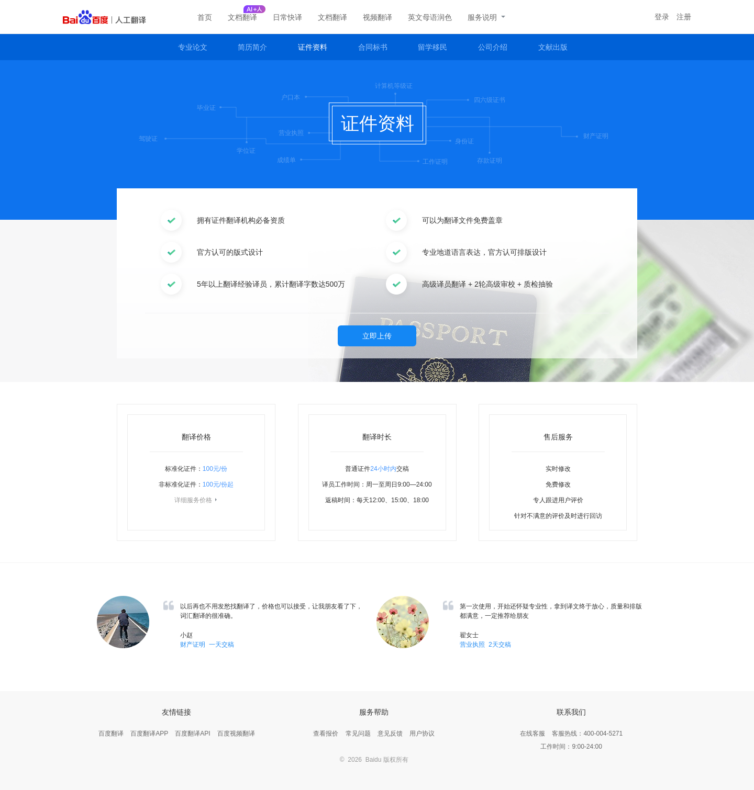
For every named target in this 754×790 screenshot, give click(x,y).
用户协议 (422, 733)
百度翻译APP (149, 733)
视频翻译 (377, 17)
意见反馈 (390, 733)
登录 (662, 17)
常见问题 (358, 733)
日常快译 (287, 17)
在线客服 (532, 733)
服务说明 (486, 17)
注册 (684, 17)
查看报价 (325, 733)
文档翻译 (242, 17)
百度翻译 (111, 733)
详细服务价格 (196, 500)
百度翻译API (192, 733)
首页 (204, 17)
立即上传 (377, 336)
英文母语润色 (430, 17)
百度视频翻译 (236, 733)
